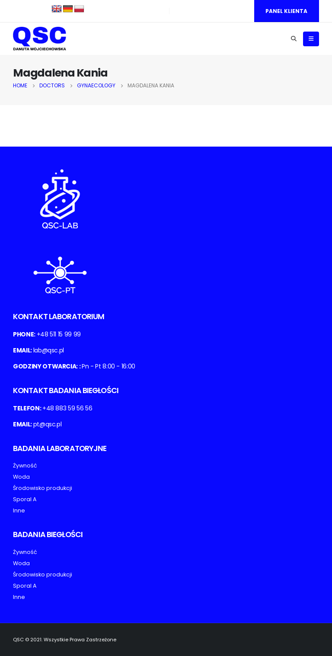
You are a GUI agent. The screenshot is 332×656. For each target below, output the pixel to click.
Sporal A (24, 499)
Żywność (25, 465)
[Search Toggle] (293, 39)
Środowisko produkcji (42, 488)
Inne (19, 510)
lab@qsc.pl (48, 350)
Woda (21, 476)
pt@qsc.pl (47, 424)
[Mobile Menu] (311, 39)
